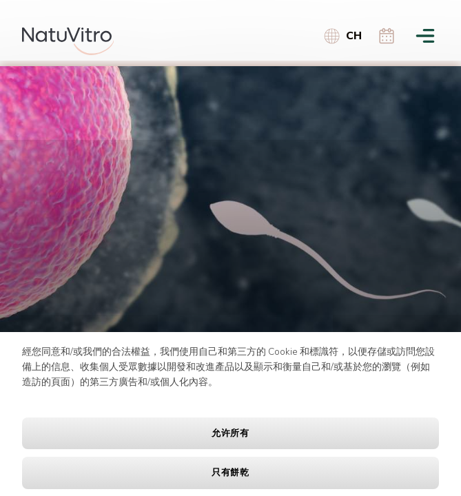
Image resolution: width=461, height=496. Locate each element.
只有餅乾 (230, 472)
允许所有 (230, 433)
